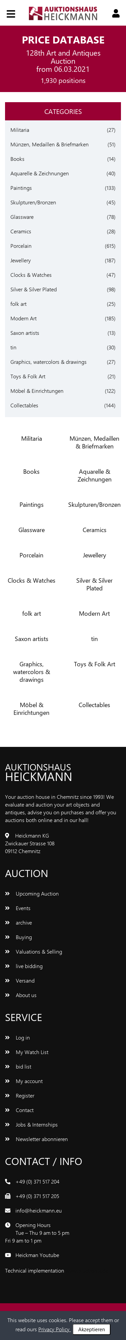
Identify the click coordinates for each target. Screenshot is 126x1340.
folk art (18, 303)
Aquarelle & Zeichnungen (39, 173)
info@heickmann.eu (38, 1210)
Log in (17, 1037)
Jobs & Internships (31, 1124)
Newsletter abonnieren (36, 1138)
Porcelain (21, 245)
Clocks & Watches (31, 274)
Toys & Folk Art (27, 376)
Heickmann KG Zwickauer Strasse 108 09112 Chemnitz (29, 843)
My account (24, 1080)
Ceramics (20, 231)
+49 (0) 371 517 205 (37, 1195)
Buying (18, 936)
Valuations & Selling (33, 951)
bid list (18, 1066)
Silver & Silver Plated (33, 289)
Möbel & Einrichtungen (37, 390)
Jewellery (20, 260)
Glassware (22, 216)
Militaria (19, 129)
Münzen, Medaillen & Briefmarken (49, 144)
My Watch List (26, 1051)
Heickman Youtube (37, 1254)
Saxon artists (24, 332)
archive (18, 922)
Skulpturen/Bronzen (33, 202)
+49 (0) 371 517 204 (37, 1181)
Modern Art (23, 318)
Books (17, 158)
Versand (20, 980)
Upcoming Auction (32, 893)
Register (19, 1095)
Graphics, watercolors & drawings (48, 361)
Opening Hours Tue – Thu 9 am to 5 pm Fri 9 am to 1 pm (37, 1232)
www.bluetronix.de (87, 1270)
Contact (19, 1109)
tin (13, 347)
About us (21, 994)
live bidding (24, 965)
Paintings (21, 187)
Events (18, 907)
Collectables (24, 405)
